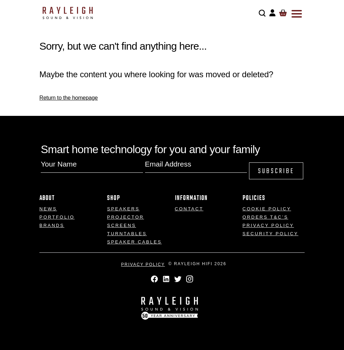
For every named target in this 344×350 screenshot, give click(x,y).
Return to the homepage (68, 98)
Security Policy (270, 233)
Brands (51, 225)
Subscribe (276, 171)
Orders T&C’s (265, 217)
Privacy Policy (268, 225)
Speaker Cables (134, 241)
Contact (189, 208)
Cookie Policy (266, 208)
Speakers (123, 208)
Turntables (127, 233)
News (48, 208)
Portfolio (57, 217)
